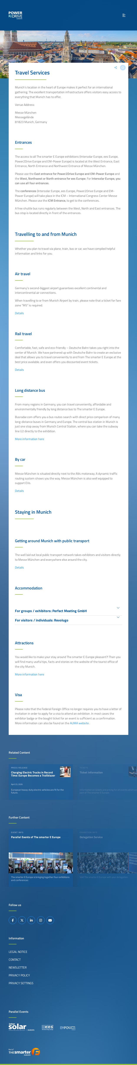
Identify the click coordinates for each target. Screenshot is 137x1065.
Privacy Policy (19, 975)
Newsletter (18, 967)
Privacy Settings (21, 983)
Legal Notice (18, 951)
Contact (15, 959)
